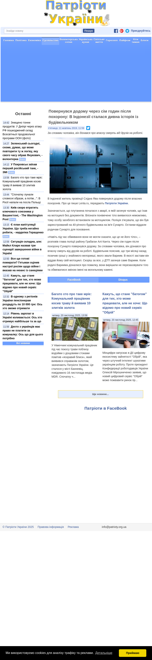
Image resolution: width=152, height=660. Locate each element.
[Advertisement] (76, 74)
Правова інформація (51, 526)
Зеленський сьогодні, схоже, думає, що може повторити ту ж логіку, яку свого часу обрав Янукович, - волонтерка (23, 151)
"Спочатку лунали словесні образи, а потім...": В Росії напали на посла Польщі (22, 198)
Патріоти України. (116, 203)
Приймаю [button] (132, 653)
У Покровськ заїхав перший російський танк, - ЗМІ (20, 168)
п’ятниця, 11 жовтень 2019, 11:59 (66, 128)
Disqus (123, 279)
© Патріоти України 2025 (18, 526)
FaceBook (74, 279)
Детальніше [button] (103, 653)
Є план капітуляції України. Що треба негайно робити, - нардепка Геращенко (23, 228)
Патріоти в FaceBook (105, 408)
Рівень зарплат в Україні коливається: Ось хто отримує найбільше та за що (22, 317)
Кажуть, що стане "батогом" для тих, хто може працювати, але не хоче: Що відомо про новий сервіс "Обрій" (22, 283)
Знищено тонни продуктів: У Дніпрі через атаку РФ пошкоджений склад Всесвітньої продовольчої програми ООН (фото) (22, 130)
